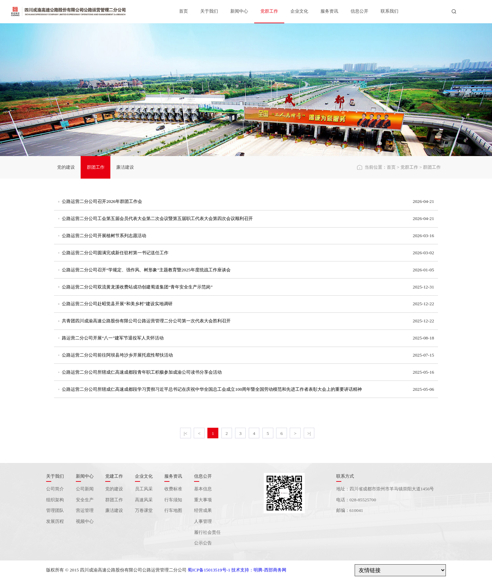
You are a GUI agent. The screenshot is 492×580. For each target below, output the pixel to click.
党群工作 (269, 11)
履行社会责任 (207, 532)
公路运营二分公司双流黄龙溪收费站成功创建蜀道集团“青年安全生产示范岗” (137, 286)
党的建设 (66, 167)
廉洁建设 (125, 167)
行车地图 (173, 510)
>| (309, 433)
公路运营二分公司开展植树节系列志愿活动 (104, 235)
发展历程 (55, 521)
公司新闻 (85, 488)
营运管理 (85, 510)
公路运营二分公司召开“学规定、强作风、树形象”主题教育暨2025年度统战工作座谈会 (146, 269)
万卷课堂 (144, 510)
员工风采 (144, 488)
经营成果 (203, 510)
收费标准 (173, 488)
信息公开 (359, 11)
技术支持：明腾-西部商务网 (258, 569)
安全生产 (85, 499)
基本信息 (203, 488)
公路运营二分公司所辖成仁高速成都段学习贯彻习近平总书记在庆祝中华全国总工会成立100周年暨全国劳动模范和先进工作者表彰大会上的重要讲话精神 (212, 389)
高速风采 (144, 499)
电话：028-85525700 (356, 499)
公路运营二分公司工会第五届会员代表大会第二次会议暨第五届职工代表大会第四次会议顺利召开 (157, 218)
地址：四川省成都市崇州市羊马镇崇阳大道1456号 (385, 488)
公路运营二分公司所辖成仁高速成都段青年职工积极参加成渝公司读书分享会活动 (142, 372)
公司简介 (55, 488)
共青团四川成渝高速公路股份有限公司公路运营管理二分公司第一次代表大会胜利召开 (146, 320)
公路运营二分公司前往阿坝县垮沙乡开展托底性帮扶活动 (117, 355)
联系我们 (389, 11)
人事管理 (203, 521)
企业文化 (299, 11)
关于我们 (209, 11)
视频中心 (85, 521)
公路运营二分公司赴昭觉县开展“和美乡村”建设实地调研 (117, 303)
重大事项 (203, 499)
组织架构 (55, 499)
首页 (183, 11)
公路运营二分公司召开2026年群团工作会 (102, 201)
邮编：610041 (349, 510)
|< (185, 433)
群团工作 (96, 167)
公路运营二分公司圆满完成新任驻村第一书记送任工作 (115, 252)
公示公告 (203, 542)
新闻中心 (239, 11)
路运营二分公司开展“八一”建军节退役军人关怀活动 (113, 337)
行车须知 (173, 499)
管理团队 (55, 510)
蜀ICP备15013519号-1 (209, 569)
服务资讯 (329, 11)
